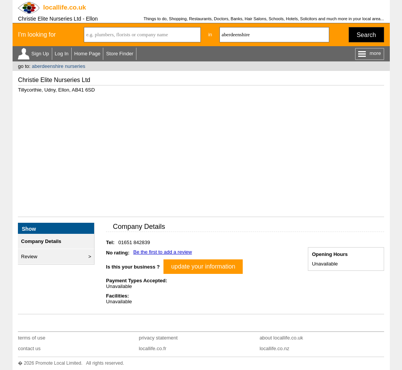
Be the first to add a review (162, 252)
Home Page (87, 53)
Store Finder (119, 53)
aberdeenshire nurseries (58, 66)
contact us (29, 348)
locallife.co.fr (152, 348)
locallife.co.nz (274, 348)
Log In (62, 53)
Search (366, 35)
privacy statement (158, 338)
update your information (203, 266)
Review (29, 256)
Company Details (41, 241)
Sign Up (40, 53)
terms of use (31, 338)
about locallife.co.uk (281, 338)
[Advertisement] (201, 151)
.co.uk (64, 7)
